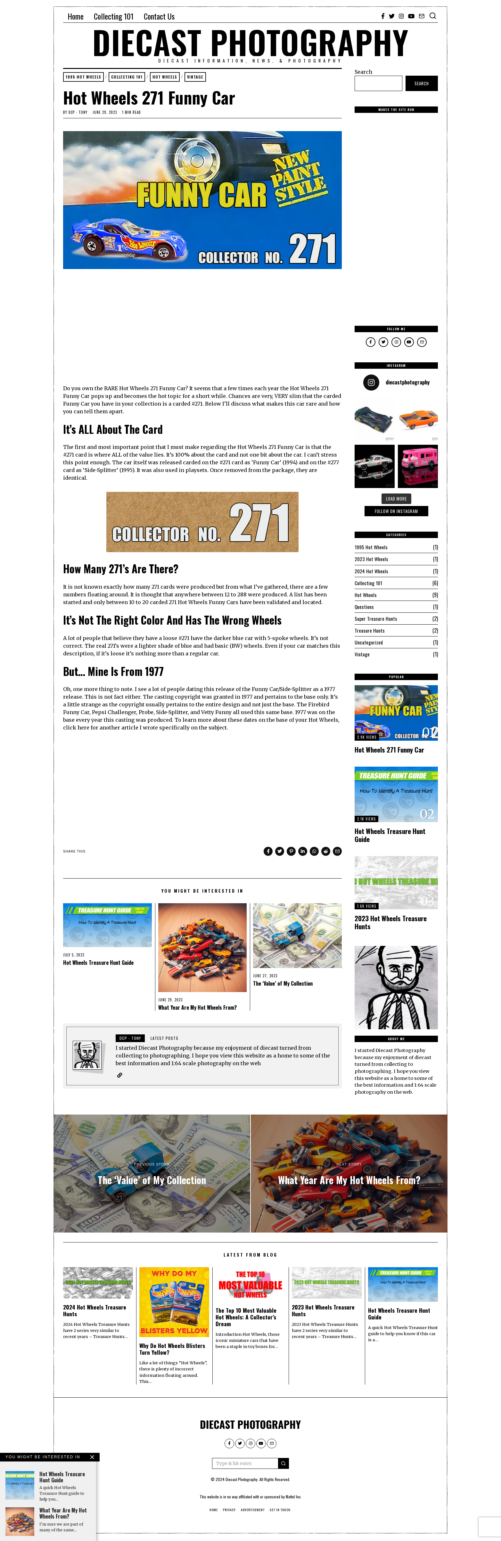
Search (363, 72)
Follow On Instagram (396, 511)
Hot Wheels (172, 77)
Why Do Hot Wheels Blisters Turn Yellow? (172, 1349)
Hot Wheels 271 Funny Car (389, 749)
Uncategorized (369, 642)
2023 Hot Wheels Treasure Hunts (391, 922)
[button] (283, 1464)
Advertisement (253, 1510)
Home (76, 16)
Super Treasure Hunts (376, 618)
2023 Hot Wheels (372, 559)
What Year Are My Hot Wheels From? (197, 1008)
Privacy (229, 1510)
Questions (364, 606)
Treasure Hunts (370, 630)
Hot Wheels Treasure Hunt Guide (98, 963)
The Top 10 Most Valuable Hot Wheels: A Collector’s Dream (246, 1318)
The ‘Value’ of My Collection (283, 984)
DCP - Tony (78, 112)
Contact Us (159, 16)
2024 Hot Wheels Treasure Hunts (94, 1311)
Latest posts (164, 1038)
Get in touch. (281, 1510)
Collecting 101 (114, 16)
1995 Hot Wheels (85, 77)
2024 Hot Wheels (372, 571)
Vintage (204, 77)
